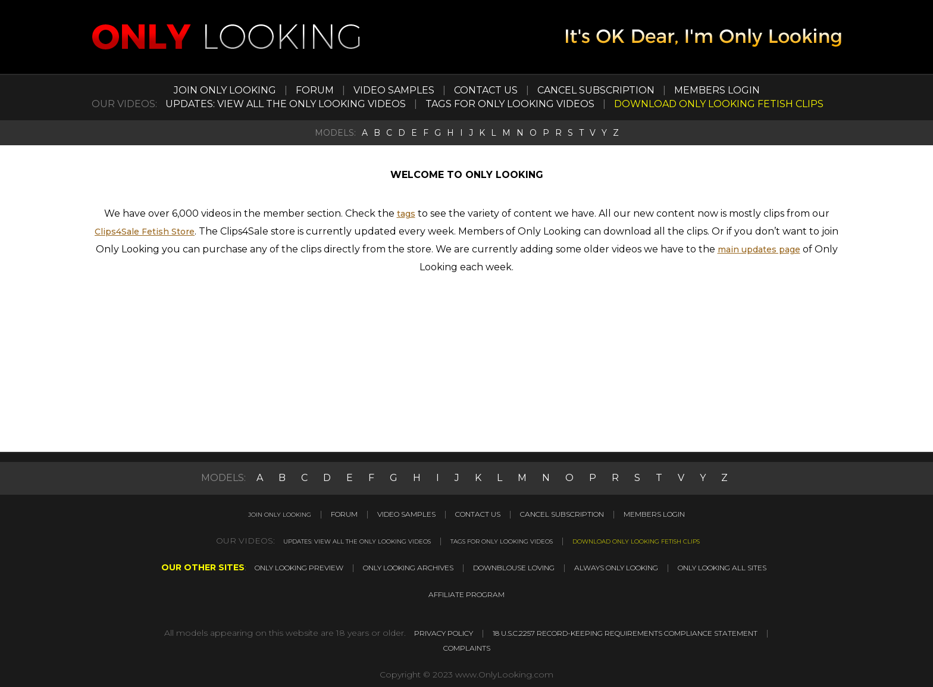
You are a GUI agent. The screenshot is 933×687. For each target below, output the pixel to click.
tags (406, 213)
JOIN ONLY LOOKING (225, 90)
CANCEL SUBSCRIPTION (596, 90)
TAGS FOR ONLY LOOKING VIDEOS (509, 104)
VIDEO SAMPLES (393, 90)
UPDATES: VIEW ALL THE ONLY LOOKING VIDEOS (285, 104)
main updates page (759, 249)
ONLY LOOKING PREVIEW (249, 566)
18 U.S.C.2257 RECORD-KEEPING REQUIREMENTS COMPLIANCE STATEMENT (427, 644)
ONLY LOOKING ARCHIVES (384, 566)
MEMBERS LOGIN (717, 90)
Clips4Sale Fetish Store (145, 231)
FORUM (315, 90)
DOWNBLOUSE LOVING (515, 566)
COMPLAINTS (641, 644)
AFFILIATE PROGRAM (466, 592)
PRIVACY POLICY (586, 630)
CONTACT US (486, 90)
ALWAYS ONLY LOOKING (640, 566)
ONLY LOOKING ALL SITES (771, 566)
